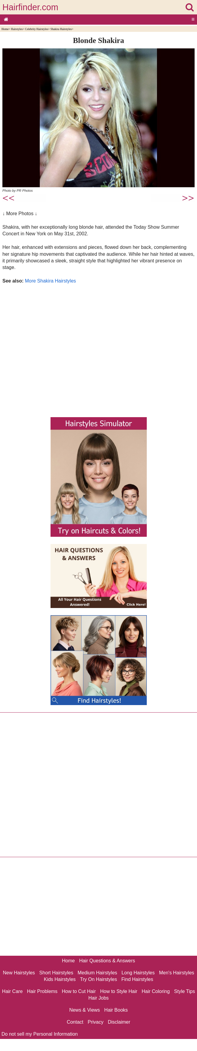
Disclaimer (119, 1022)
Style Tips (184, 991)
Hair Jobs (98, 998)
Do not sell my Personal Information (40, 1034)
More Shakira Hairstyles (50, 280)
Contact (75, 1022)
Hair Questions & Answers (107, 960)
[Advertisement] (98, 349)
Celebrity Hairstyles (36, 29)
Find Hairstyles (137, 979)
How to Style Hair (118, 991)
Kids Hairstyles (60, 979)
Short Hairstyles (56, 972)
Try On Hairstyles (98, 979)
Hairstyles (17, 29)
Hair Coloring (156, 991)
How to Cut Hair (79, 991)
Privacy (95, 1022)
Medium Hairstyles (97, 972)
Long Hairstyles (138, 972)
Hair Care (12, 991)
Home (5, 29)
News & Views (84, 1010)
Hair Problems (42, 991)
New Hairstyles (19, 972)
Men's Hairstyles (176, 972)
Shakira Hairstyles (61, 29)
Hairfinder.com (30, 7)
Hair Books (116, 1010)
